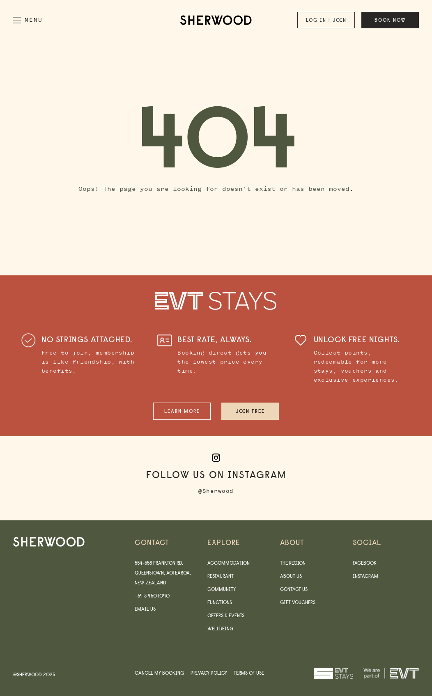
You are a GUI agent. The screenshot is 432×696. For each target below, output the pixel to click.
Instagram (365, 576)
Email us (145, 609)
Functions (219, 602)
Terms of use (249, 673)
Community (221, 589)
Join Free (250, 411)
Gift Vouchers (297, 602)
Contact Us (294, 589)
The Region (293, 563)
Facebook (365, 563)
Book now (390, 20)
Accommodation (228, 563)
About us (291, 576)
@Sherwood (216, 491)
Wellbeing (220, 628)
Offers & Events (225, 615)
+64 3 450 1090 (152, 596)
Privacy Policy (209, 673)
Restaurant (220, 576)
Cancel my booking (159, 673)
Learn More (182, 411)
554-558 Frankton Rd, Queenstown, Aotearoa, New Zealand (163, 573)
